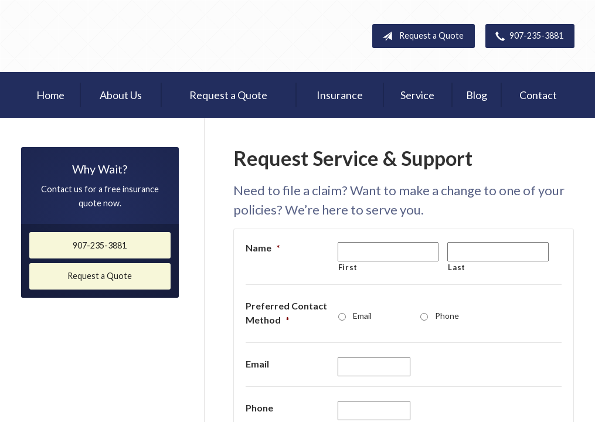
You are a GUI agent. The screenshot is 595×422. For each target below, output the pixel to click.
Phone (447, 316)
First (348, 267)
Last (456, 267)
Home (50, 95)
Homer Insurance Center (120, 36)
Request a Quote (421, 36)
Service (417, 95)
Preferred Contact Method (286, 312)
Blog (476, 95)
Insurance (340, 95)
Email (362, 316)
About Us (121, 95)
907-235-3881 (527, 36)
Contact (538, 95)
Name (263, 247)
